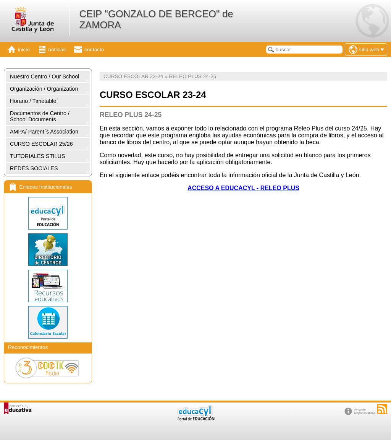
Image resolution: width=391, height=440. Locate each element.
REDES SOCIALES (34, 168)
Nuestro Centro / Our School (44, 76)
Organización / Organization (44, 89)
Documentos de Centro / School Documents (39, 116)
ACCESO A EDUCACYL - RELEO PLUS (243, 188)
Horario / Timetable (33, 101)
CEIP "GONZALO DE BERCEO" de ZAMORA (156, 19)
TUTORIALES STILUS (37, 156)
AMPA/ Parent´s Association (44, 132)
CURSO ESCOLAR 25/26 (41, 144)
